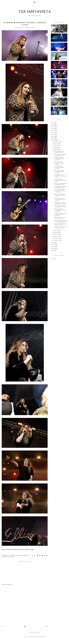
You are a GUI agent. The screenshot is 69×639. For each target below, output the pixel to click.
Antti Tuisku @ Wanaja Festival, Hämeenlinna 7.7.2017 (60, 195)
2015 (53, 244)
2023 (53, 128)
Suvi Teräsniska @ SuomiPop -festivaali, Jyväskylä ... (59, 163)
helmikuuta (56, 238)
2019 (53, 136)
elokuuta (56, 147)
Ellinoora (12, 555)
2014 (53, 246)
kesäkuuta (56, 230)
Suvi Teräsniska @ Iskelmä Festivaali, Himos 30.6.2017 (60, 214)
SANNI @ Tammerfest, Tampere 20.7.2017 (59, 152)
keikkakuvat (25, 555)
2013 (53, 248)
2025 (53, 124)
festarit (18, 555)
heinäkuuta (56, 149)
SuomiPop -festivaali (8, 556)
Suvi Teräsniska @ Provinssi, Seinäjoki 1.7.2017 (60, 227)
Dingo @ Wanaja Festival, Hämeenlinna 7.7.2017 (60, 203)
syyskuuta (56, 145)
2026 (53, 122)
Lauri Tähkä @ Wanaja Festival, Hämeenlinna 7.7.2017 (60, 191)
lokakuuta (56, 143)
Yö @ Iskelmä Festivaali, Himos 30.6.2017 (59, 218)
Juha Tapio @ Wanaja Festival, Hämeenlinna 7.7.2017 (60, 199)
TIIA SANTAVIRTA (34, 11)
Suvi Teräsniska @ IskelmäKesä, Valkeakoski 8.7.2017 (60, 180)
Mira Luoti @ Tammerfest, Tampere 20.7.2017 (60, 155)
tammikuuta (57, 240)
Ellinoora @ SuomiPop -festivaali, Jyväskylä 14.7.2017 (59, 171)
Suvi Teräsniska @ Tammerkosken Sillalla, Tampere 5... (60, 210)
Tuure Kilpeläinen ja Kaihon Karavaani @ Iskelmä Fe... (60, 221)
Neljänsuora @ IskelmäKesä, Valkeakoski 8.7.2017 (60, 184)
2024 (53, 126)
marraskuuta (57, 141)
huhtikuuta (56, 234)
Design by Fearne (40, 636)
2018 (53, 138)
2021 (53, 132)
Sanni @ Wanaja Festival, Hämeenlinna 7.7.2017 (60, 206)
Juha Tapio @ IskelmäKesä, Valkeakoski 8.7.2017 (60, 187)
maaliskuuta (57, 236)
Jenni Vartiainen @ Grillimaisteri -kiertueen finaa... (60, 176)
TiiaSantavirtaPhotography (26, 549)
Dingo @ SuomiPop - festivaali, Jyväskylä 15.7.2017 (59, 159)
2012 (53, 250)
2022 (53, 130)
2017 (53, 140)
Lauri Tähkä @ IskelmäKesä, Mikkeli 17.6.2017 (60, 224)
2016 (53, 242)
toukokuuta (56, 232)
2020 (53, 134)
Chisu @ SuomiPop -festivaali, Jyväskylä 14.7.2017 (59, 167)
